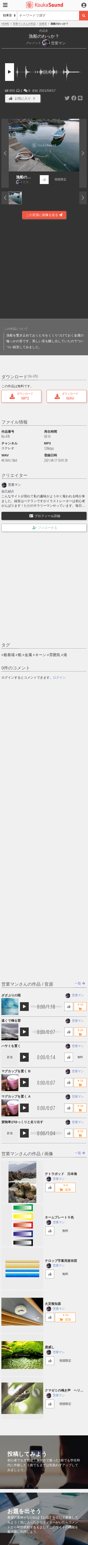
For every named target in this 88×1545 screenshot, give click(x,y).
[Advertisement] (44, 270)
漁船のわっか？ (23, 177)
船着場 (9, 655)
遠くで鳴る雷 (11, 1020)
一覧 (80, 983)
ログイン (59, 677)
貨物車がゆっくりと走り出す (22, 1122)
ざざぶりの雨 (11, 995)
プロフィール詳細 (44, 516)
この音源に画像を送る (44, 215)
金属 (28, 655)
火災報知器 (53, 1304)
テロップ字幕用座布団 (61, 1261)
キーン (40, 655)
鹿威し (49, 1347)
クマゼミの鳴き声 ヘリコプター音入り (64, 1391)
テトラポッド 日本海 (61, 1174)
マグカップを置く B (15, 1071)
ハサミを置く (11, 1046)
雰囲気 (54, 655)
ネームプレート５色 (59, 1217)
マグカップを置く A (15, 1096)
